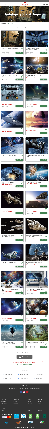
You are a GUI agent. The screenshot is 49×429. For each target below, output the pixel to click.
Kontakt (2, 410)
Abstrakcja (30, 403)
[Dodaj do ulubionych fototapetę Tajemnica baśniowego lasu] (45, 343)
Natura (29, 410)
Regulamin (15, 408)
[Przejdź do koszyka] (44, 4)
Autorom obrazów (16, 399)
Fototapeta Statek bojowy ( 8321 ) (10, 48)
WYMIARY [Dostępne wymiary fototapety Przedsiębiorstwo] (19, 132)
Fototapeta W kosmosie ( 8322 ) (9, 262)
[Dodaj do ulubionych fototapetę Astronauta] (45, 183)
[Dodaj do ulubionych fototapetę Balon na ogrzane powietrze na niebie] (21, 343)
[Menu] (46, 4)
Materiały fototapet (4, 406)
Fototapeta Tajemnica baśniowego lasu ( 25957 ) (35, 343)
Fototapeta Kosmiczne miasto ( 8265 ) (33, 76)
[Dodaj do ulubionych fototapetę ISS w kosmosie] (21, 156)
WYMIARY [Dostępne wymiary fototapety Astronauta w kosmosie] (44, 159)
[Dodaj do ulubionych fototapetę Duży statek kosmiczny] (45, 209)
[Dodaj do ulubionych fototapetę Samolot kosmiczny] (21, 102)
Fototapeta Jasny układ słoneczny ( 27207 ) (10, 290)
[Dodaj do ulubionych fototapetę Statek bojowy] (21, 49)
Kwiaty (29, 405)
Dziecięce (29, 408)
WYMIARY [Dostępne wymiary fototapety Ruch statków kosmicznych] (19, 239)
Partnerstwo (15, 401)
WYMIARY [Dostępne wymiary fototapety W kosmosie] (19, 266)
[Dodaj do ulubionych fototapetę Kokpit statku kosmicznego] (45, 49)
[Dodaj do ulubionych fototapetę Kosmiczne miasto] (45, 76)
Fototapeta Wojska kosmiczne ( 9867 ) (9, 76)
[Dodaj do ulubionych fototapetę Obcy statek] (45, 129)
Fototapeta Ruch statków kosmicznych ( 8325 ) (8, 236)
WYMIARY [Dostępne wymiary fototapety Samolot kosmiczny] (19, 106)
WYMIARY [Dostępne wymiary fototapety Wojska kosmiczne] (19, 79)
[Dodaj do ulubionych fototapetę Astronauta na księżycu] (45, 263)
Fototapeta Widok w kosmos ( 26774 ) (35, 289)
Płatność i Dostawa (4, 408)
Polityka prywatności (16, 406)
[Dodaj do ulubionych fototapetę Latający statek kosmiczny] (21, 209)
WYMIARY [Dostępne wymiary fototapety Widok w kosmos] (44, 293)
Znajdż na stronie (4, 403)
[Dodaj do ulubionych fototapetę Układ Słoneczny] (45, 316)
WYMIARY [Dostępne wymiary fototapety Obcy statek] (44, 132)
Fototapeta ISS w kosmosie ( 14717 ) (10, 155)
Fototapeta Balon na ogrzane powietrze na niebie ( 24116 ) (9, 343)
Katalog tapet (3, 399)
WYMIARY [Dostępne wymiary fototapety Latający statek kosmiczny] (19, 213)
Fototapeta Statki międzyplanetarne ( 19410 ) (32, 103)
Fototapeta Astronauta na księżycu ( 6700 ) (35, 263)
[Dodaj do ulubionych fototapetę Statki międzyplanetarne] (45, 102)
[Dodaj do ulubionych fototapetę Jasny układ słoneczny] (21, 290)
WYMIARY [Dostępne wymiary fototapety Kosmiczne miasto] (44, 79)
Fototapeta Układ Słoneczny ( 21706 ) (33, 316)
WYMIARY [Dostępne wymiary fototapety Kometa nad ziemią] (19, 319)
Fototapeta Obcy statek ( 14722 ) (34, 128)
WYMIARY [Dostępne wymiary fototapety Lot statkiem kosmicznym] (19, 186)
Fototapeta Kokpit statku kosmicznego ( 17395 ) (32, 49)
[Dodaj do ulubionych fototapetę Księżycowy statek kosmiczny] (45, 236)
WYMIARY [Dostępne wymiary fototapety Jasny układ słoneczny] (19, 293)
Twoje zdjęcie (3, 401)
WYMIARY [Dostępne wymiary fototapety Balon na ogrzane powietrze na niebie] (19, 346)
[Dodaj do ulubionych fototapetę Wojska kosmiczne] (21, 76)
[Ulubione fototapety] (2, 4)
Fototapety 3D (30, 401)
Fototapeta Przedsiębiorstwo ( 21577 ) (9, 129)
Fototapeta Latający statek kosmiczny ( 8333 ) (9, 210)
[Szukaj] (5, 4)
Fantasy (3, 79)
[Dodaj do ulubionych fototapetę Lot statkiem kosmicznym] (21, 183)
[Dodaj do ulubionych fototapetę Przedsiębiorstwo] (21, 129)
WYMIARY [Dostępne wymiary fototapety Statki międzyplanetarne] (44, 106)
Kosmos (7, 79)
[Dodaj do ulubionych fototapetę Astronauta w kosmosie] (45, 156)
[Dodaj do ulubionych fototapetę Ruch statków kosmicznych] (21, 236)
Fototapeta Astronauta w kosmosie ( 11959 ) (35, 156)
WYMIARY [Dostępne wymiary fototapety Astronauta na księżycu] (44, 266)
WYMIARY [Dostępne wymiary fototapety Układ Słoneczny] (44, 319)
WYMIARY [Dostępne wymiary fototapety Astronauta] (44, 186)
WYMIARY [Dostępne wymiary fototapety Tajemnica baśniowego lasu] (44, 346)
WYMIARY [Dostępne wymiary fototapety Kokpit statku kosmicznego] (44, 52)
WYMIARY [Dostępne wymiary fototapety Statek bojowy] (19, 52)
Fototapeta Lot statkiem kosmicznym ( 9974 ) (8, 183)
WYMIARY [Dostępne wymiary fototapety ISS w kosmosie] (19, 159)
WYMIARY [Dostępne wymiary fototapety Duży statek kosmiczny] (44, 213)
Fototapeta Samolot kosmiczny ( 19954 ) (10, 103)
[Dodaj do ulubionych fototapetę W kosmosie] (21, 263)
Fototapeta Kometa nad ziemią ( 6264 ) (9, 316)
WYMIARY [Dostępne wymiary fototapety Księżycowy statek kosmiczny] (44, 239)
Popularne (29, 399)
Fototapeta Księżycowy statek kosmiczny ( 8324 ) (34, 236)
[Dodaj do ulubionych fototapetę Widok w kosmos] (45, 290)
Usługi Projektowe (4, 405)
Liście (29, 406)
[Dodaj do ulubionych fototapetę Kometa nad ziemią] (21, 316)
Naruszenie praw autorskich (18, 405)
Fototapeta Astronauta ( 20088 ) (34, 182)
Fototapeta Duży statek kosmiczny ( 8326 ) (35, 210)
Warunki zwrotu (15, 403)
